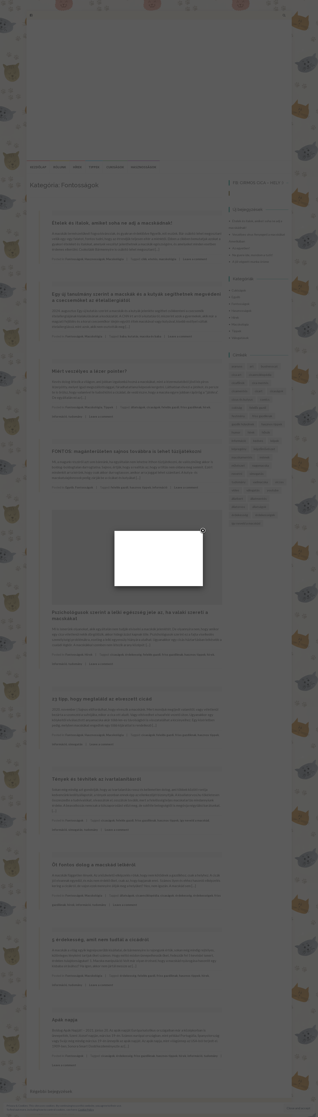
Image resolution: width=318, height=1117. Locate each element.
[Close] (203, 531)
